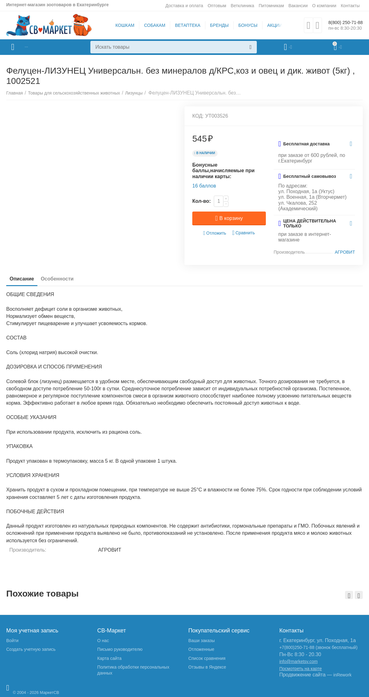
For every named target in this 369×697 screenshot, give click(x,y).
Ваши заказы (201, 640)
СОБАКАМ (150, 25)
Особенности (65, 278)
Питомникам (271, 5)
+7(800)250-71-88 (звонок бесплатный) (318, 647)
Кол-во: (201, 201)
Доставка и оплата (184, 5)
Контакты (350, 5)
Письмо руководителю (119, 649)
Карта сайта (109, 658)
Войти (12, 640)
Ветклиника (242, 5)
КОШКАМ (120, 25)
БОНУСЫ (243, 25)
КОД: (198, 116)
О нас (103, 640)
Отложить (214, 233)
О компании (324, 5)
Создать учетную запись (30, 649)
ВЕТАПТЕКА (183, 25)
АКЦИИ (270, 25)
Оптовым (217, 5)
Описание (24, 278)
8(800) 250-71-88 (341, 22)
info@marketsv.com (298, 661)
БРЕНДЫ (215, 25)
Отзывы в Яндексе (207, 667)
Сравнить (243, 233)
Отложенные (201, 649)
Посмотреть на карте (300, 668)
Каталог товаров (43, 47)
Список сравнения (206, 658)
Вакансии (298, 5)
